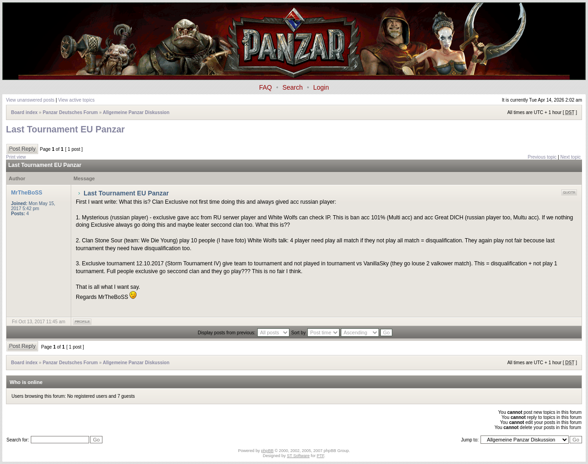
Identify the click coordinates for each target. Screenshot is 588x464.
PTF (320, 455)
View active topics (76, 100)
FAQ (265, 87)
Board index (24, 112)
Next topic (570, 157)
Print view (16, 157)
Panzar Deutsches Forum (70, 112)
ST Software (298, 455)
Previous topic (542, 157)
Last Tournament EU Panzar (65, 129)
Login (321, 87)
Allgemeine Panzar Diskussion (136, 112)
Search (293, 87)
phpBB (267, 450)
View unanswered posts (30, 100)
